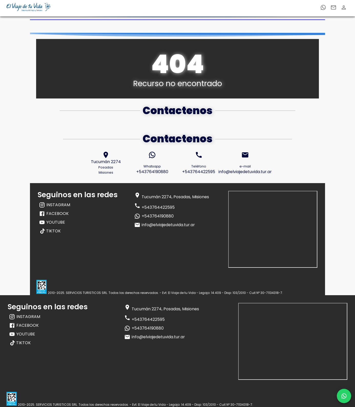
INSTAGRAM (54, 205)
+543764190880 (154, 216)
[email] (333, 8)
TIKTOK (50, 231)
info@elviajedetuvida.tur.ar (164, 225)
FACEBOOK (54, 214)
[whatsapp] (323, 8)
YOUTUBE (52, 222)
